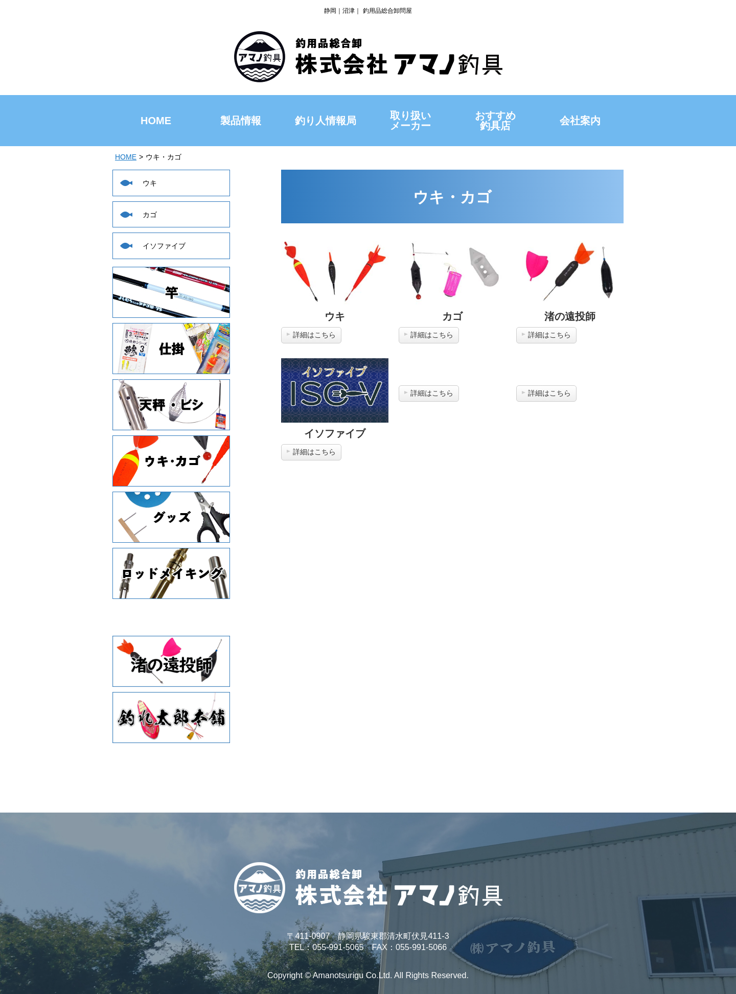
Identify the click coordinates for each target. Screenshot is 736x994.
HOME (125, 157)
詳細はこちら (314, 335)
